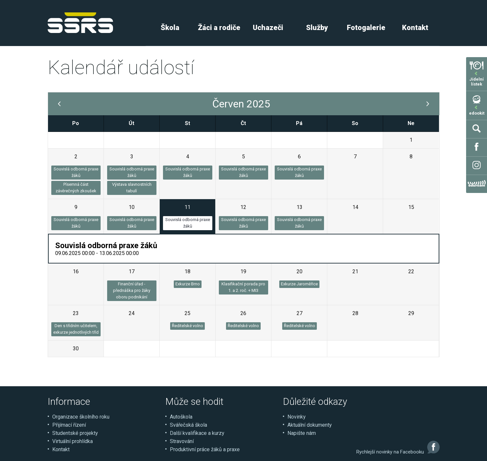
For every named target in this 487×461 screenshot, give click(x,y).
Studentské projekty (75, 433)
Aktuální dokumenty (309, 425)
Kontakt (415, 28)
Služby (317, 28)
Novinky (296, 417)
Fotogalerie (366, 28)
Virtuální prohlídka (72, 441)
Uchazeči (268, 28)
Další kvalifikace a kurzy (197, 433)
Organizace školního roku (80, 417)
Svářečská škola (188, 425)
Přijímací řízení (69, 425)
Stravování (182, 441)
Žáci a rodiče (219, 28)
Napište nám (301, 433)
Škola (170, 28)
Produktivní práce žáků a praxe (205, 449)
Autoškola (181, 417)
